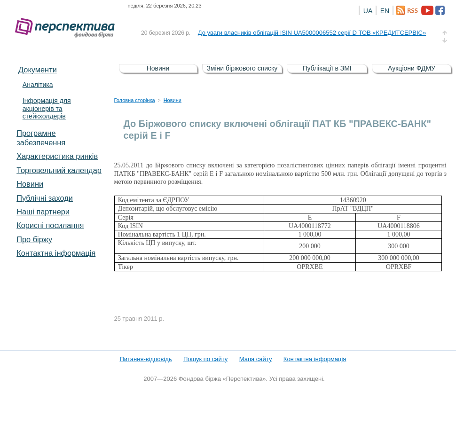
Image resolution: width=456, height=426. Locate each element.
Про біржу (34, 239)
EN (384, 11)
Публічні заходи (44, 198)
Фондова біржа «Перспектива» (67, 28)
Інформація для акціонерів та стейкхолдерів (47, 108)
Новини (29, 184)
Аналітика (38, 84)
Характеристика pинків (57, 156)
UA (367, 11)
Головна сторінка (134, 100)
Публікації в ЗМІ (326, 68)
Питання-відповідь (145, 359)
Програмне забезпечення (40, 138)
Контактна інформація (55, 253)
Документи (37, 69)
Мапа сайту (255, 359)
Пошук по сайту (205, 359)
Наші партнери (43, 211)
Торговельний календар (59, 170)
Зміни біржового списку (241, 68)
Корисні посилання (50, 225)
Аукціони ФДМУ (411, 68)
